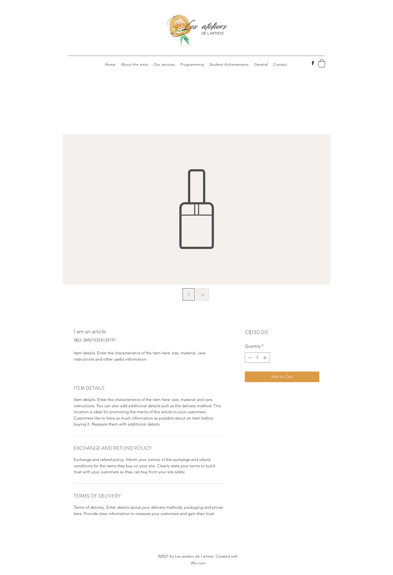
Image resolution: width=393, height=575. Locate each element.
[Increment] (265, 358)
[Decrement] (249, 358)
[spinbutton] (257, 358)
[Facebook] (312, 63)
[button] (321, 63)
